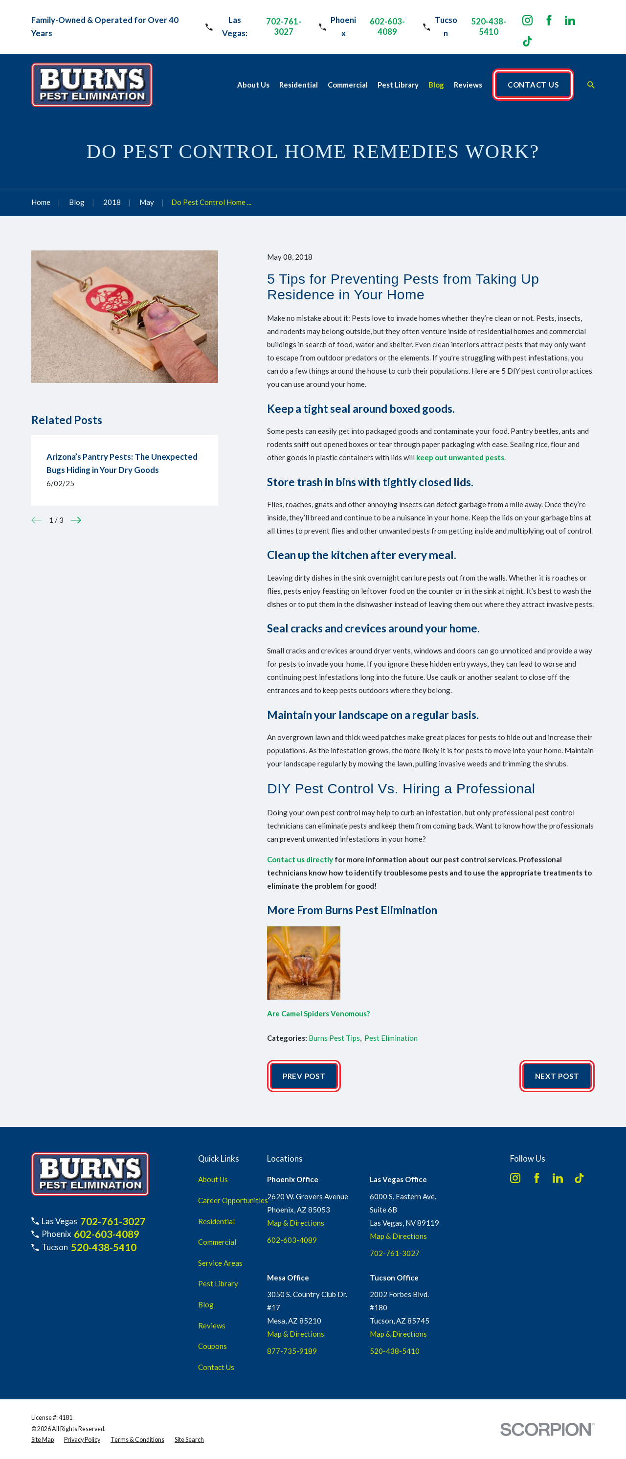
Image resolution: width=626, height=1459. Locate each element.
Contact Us (216, 1367)
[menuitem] (42, 1440)
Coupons (212, 1346)
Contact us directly (300, 859)
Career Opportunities (233, 1200)
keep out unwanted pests (460, 457)
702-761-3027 (283, 27)
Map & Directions (295, 1222)
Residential (216, 1221)
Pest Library (218, 1283)
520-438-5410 (488, 27)
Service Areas (220, 1262)
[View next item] (76, 520)
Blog (206, 1304)
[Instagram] (527, 20)
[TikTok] (527, 41)
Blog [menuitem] (436, 84)
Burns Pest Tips (334, 1037)
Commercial (217, 1241)
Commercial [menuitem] (348, 84)
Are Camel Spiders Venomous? (318, 1013)
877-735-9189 (292, 1351)
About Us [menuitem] (253, 84)
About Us (213, 1179)
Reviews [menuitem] (468, 84)
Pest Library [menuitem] (398, 84)
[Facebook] (549, 20)
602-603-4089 (387, 27)
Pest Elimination (391, 1037)
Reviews (211, 1325)
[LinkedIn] (570, 20)
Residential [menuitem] (298, 84)
